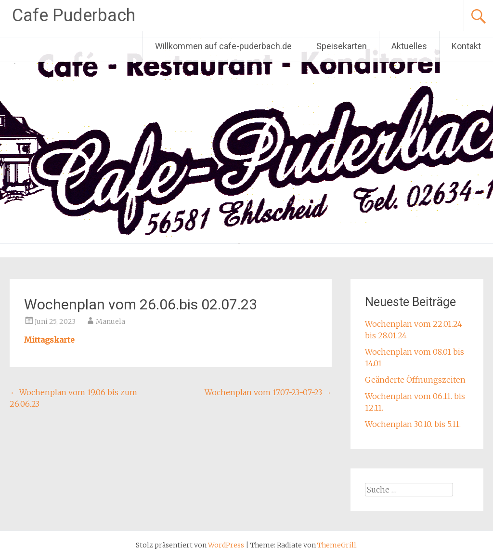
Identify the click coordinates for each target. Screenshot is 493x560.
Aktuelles (409, 46)
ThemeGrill (336, 545)
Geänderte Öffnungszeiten (415, 380)
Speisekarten (341, 46)
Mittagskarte (49, 340)
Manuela (110, 321)
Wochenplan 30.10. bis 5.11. (413, 424)
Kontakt (466, 46)
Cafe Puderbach (73, 15)
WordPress (226, 545)
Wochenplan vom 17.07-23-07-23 (268, 392)
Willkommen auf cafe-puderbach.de (223, 46)
